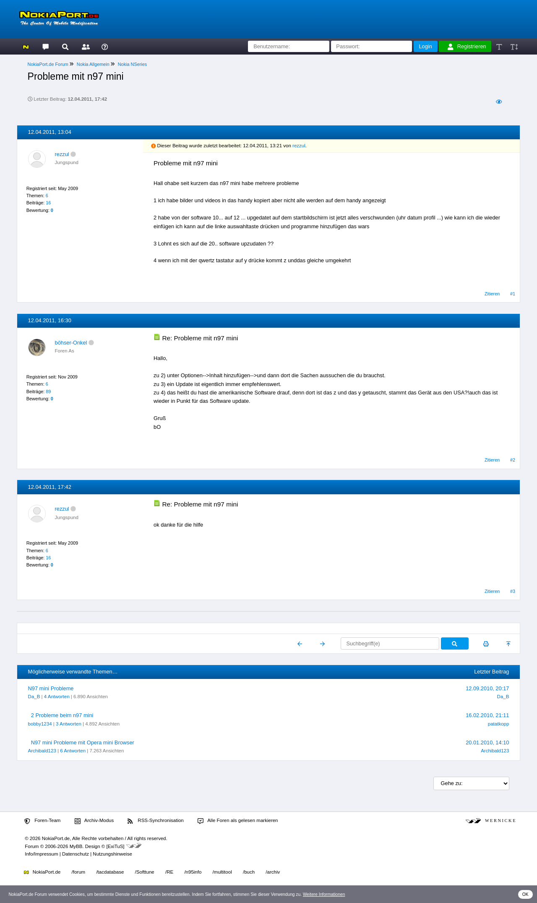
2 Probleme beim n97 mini (62, 715)
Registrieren (467, 46)
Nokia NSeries (132, 64)
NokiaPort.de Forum (48, 64)
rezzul (62, 154)
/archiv (273, 871)
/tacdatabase (110, 871)
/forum (79, 871)
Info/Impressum (41, 853)
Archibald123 (42, 750)
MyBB (76, 846)
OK (525, 894)
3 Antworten (68, 723)
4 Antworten (57, 696)
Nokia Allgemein (93, 64)
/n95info (192, 871)
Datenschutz (75, 853)
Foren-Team (42, 821)
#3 (512, 591)
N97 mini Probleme (51, 688)
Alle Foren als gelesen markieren (238, 821)
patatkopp (498, 723)
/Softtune (144, 871)
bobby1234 (40, 723)
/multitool (222, 871)
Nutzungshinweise (112, 853)
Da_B (34, 696)
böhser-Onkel (71, 342)
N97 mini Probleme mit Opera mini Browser (82, 742)
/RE (169, 871)
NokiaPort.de (42, 871)
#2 (512, 459)
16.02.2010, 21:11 (487, 715)
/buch (249, 871)
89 (48, 391)
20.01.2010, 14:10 (487, 742)
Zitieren (492, 293)
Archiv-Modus (94, 821)
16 (48, 202)
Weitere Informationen (324, 894)
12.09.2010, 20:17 (487, 688)
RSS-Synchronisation (155, 821)
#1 (512, 293)
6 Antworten (73, 750)
